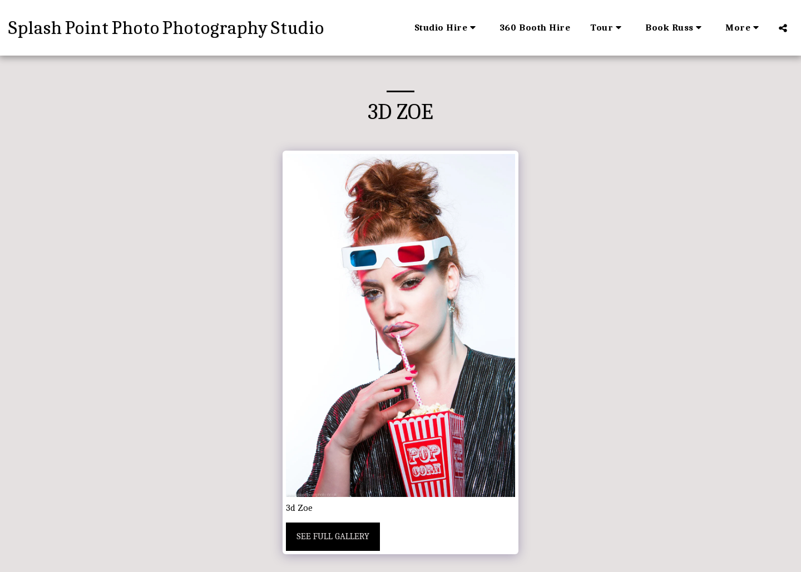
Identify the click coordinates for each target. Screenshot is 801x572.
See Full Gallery (332, 536)
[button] (447, 28)
